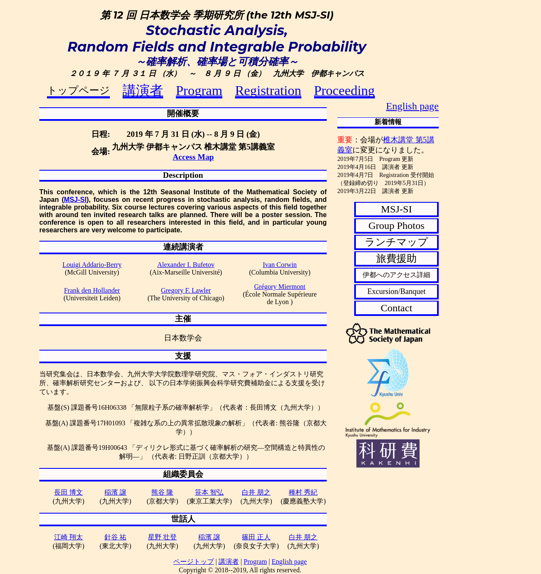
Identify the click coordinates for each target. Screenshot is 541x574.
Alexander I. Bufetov (186, 264)
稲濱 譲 (115, 492)
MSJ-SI (75, 199)
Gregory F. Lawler (186, 290)
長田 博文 (68, 492)
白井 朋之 (256, 492)
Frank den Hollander (92, 290)
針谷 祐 (115, 537)
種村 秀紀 (303, 492)
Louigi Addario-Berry (92, 264)
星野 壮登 (162, 537)
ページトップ (193, 561)
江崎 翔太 (68, 537)
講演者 (229, 561)
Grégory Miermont (279, 286)
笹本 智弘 (209, 492)
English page (412, 106)
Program (255, 561)
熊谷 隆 (162, 492)
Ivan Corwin (280, 264)
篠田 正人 (256, 537)
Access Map (193, 156)
